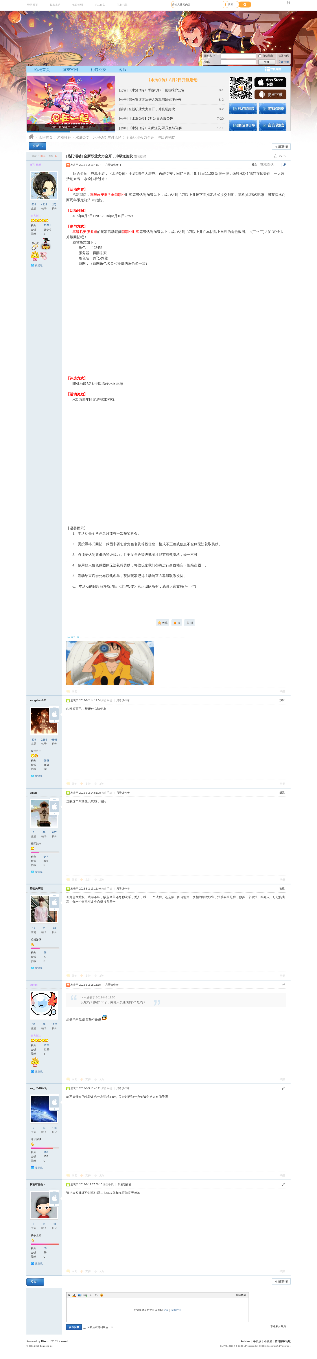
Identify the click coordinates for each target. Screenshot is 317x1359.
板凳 (282, 792)
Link (85, 1295)
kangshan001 (38, 700)
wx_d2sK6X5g (39, 1088)
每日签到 (77, 4)
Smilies (102, 1295)
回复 (74, 691)
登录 (166, 1310)
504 (33, 204)
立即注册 (283, 61)
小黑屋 (268, 1341)
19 (43, 1224)
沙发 (282, 700)
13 (43, 1128)
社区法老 (36, 843)
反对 (102, 783)
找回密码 (283, 55)
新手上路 (36, 1235)
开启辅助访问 (284, 3)
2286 (44, 739)
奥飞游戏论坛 (31, 137)
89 (43, 1024)
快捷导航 (275, 69)
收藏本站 (55, 4)
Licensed (62, 1341)
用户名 (208, 55)
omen (33, 792)
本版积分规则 (278, 1326)
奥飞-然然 (35, 164)
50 (54, 1224)
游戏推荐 (64, 137)
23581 (47, 225)
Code (96, 1295)
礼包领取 (122, 4)
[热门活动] (74, 156)
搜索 (230, 4)
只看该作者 (111, 164)
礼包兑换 (98, 69)
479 (33, 739)
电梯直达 (267, 164)
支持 (88, 783)
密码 (207, 61)
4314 (44, 204)
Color (74, 1295)
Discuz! (46, 1341)
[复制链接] (140, 156)
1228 (54, 1024)
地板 (282, 888)
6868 (54, 739)
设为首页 (32, 4)
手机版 (257, 1341)
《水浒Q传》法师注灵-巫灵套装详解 (155, 128)
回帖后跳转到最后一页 (98, 1327)
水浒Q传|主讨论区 (107, 137)
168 (54, 1128)
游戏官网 (70, 69)
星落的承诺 (36, 888)
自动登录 (265, 55)
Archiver (245, 1341)
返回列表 (283, 146)
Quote (90, 1295)
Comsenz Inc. (46, 1346)
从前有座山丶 (38, 1184)
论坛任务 (100, 4)
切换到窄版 (288, 3)
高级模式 (241, 1295)
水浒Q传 (82, 137)
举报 (282, 691)
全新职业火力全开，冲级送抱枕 (152, 109)
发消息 (39, 265)
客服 (123, 69)
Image (79, 1295)
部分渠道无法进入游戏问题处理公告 (155, 99)
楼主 (254, 164)
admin (33, 984)
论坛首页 (42, 69)
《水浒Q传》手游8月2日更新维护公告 (156, 90)
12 (33, 928)
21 (43, 928)
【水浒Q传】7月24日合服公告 (151, 118)
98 (54, 928)
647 (54, 832)
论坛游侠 (36, 939)
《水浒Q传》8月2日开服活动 (171, 80)
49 (43, 832)
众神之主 (36, 750)
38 (33, 1024)
